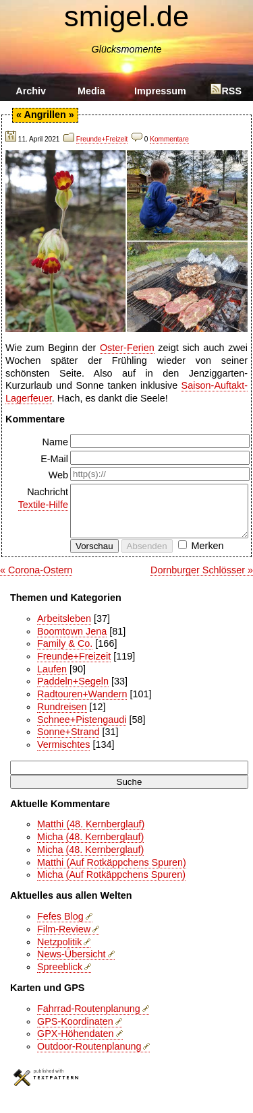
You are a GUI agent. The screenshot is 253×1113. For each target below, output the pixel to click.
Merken (208, 555)
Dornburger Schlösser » (201, 580)
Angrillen (44, 114)
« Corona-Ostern (36, 580)
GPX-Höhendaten (75, 1043)
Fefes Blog (60, 926)
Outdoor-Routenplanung (89, 1056)
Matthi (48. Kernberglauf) (90, 834)
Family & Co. (64, 653)
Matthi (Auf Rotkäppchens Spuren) (111, 872)
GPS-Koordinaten (75, 1031)
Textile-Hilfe (43, 504)
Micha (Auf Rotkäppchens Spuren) (111, 884)
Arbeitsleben (64, 628)
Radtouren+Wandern (82, 704)
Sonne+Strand (68, 741)
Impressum (160, 91)
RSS (226, 91)
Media (91, 91)
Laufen (52, 679)
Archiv (31, 91)
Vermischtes (63, 754)
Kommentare (169, 139)
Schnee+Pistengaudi (81, 729)
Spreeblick (59, 977)
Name (55, 442)
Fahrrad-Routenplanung (88, 1018)
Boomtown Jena (72, 641)
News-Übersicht (71, 964)
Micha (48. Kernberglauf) (90, 846)
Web (58, 475)
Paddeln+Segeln (73, 691)
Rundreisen (62, 716)
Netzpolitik (59, 952)
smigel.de (126, 16)
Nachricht (37, 498)
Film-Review (63, 939)
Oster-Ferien (127, 347)
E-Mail (54, 458)
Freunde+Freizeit (102, 139)
